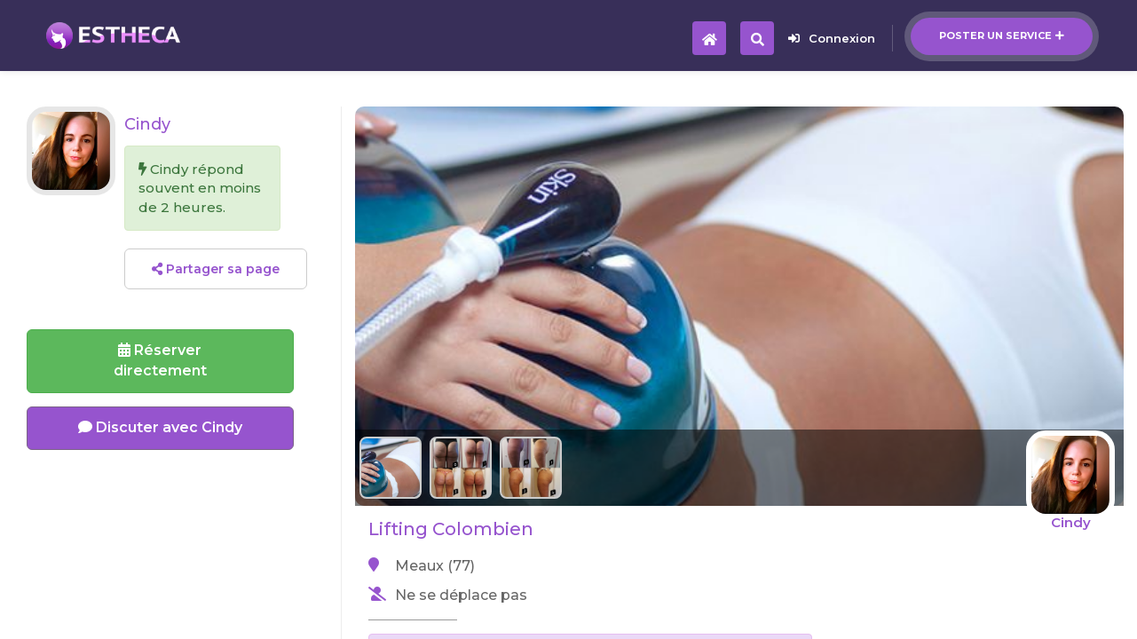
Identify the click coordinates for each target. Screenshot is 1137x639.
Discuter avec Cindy (160, 427)
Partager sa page (216, 269)
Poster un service (1001, 35)
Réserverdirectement (160, 360)
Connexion (831, 38)
